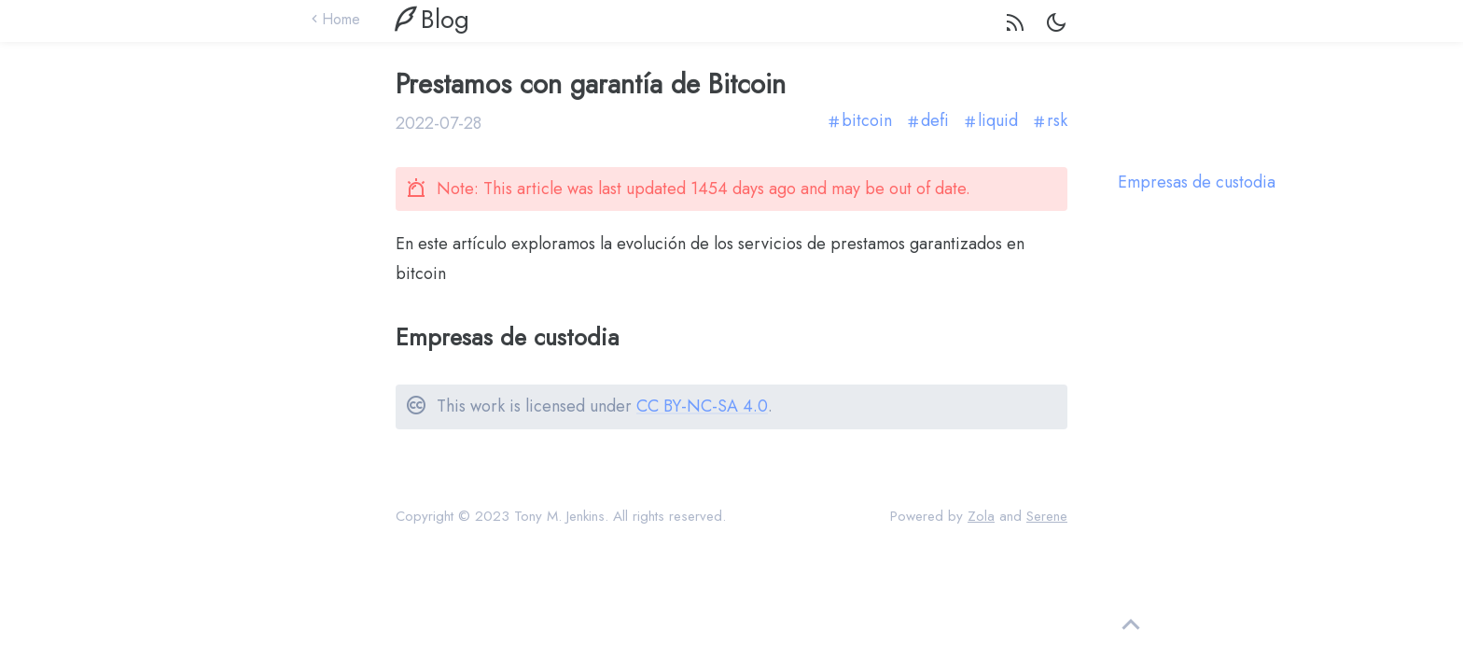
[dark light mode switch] (1056, 25)
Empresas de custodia (1196, 182)
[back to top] (1131, 625)
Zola (981, 516)
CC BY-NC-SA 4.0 (702, 406)
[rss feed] (1015, 26)
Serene (1046, 516)
